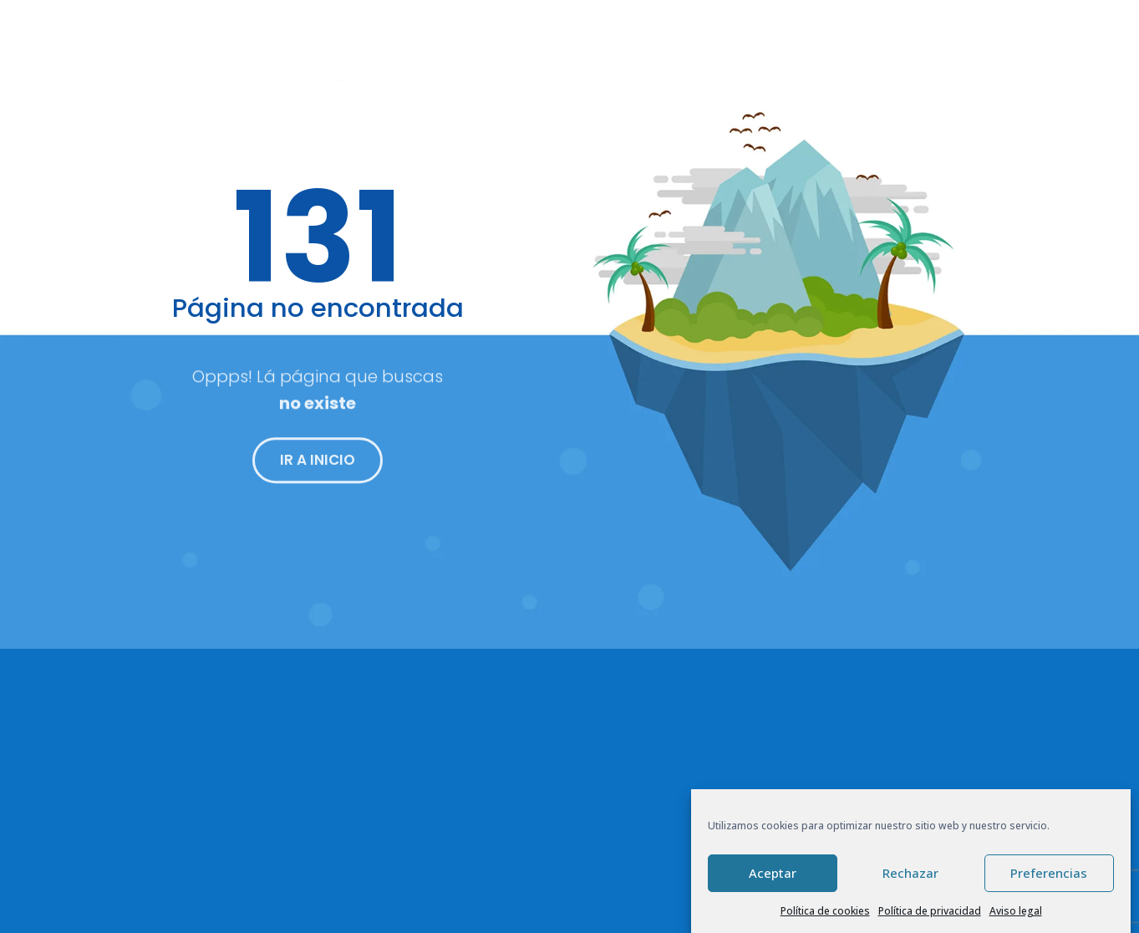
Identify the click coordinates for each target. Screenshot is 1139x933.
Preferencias (1048, 874)
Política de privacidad (929, 912)
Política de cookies (825, 912)
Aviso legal (1015, 912)
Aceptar (772, 874)
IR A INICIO (317, 465)
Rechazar (910, 874)
